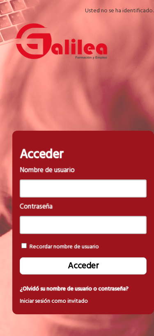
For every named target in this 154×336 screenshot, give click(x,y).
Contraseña (36, 206)
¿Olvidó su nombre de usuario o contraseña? (74, 289)
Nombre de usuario (47, 170)
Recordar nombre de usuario (64, 247)
